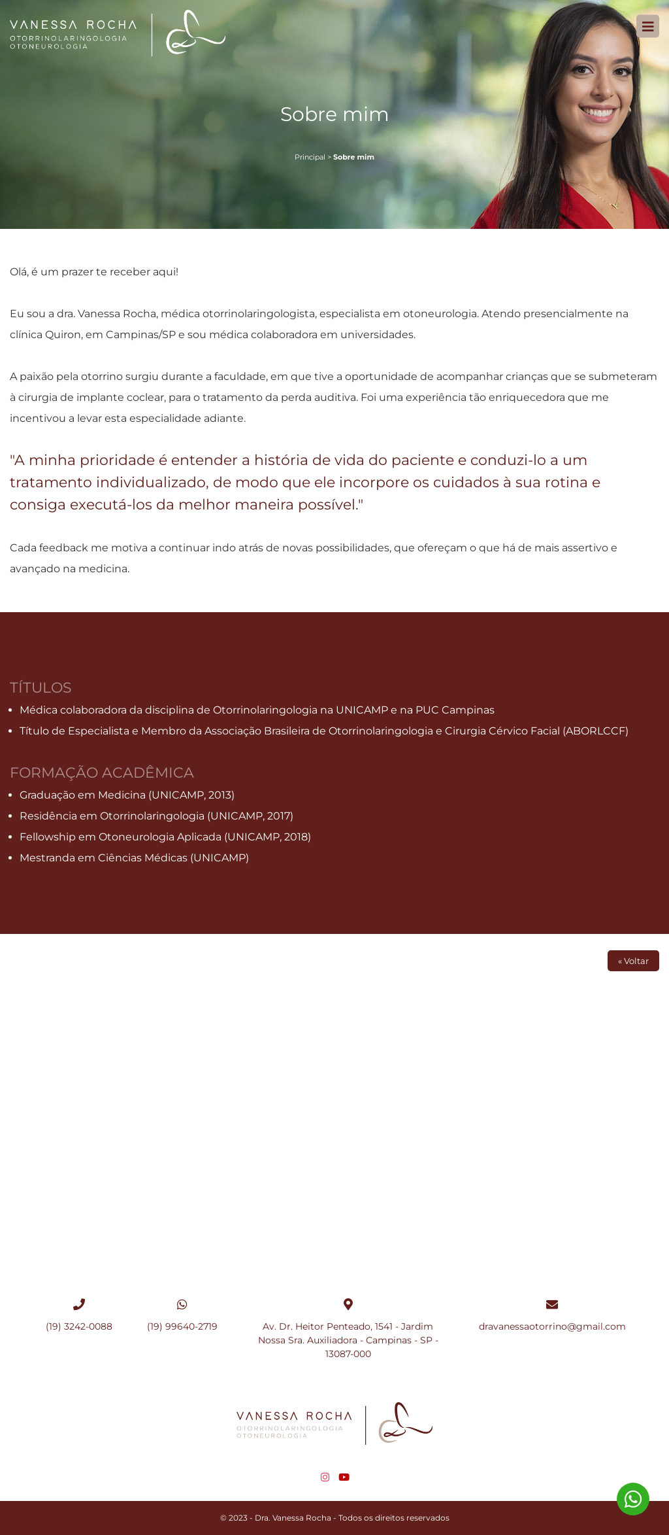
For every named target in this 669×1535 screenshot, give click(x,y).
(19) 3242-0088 (79, 1326)
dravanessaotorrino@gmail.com (552, 1326)
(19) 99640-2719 (182, 1326)
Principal (310, 157)
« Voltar (633, 961)
